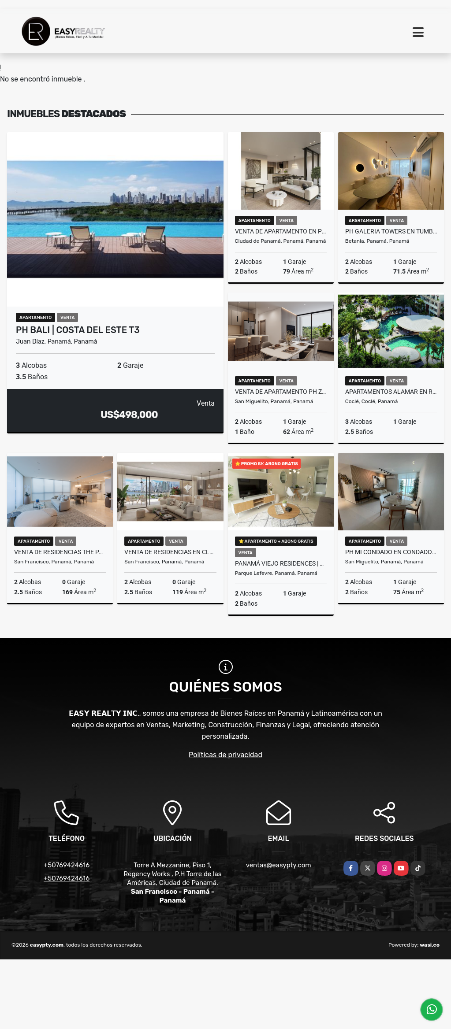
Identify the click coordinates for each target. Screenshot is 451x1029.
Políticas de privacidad (225, 755)
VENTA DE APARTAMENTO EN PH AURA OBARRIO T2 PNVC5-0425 (281, 231)
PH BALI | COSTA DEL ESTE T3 (78, 330)
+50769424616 (66, 865)
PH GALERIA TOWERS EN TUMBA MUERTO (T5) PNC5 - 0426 (391, 231)
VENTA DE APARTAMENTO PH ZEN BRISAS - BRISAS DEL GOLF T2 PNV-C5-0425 (281, 391)
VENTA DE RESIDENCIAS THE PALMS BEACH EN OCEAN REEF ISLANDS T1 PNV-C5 (60, 551)
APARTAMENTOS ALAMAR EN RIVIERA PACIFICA (391, 391)
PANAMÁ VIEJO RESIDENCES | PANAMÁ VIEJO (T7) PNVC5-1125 (281, 563)
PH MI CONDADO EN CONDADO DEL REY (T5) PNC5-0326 (391, 551)
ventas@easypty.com (278, 865)
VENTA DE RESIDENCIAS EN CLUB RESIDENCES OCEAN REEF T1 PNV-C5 (170, 551)
